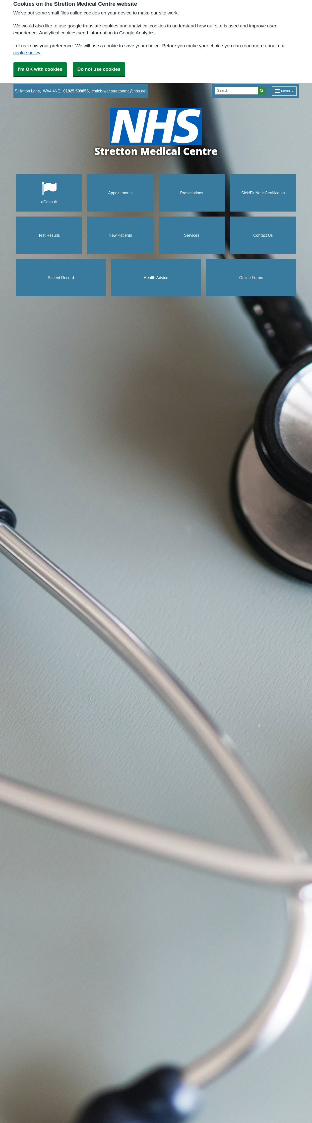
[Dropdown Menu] (284, 91)
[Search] (236, 90)
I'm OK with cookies (40, 69)
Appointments (120, 193)
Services (191, 235)
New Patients (120, 235)
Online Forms (251, 278)
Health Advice (156, 278)
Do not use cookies (98, 69)
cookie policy (26, 52)
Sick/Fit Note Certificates (263, 193)
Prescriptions (191, 193)
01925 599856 (76, 91)
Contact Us (263, 235)
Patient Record (61, 278)
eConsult (49, 192)
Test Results (49, 235)
